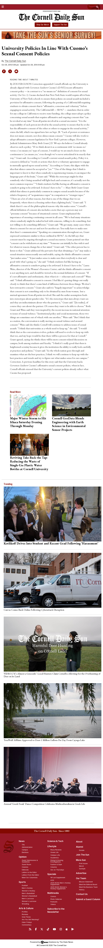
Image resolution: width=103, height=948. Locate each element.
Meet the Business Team (88, 887)
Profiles (25, 912)
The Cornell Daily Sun (15, 61)
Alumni (79, 847)
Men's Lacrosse (28, 898)
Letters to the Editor (29, 872)
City (23, 845)
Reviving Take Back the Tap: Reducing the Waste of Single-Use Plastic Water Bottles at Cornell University (29, 463)
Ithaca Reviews (56, 850)
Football (25, 885)
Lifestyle (51, 846)
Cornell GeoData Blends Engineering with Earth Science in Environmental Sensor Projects (68, 424)
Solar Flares (26, 917)
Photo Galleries (56, 899)
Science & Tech (55, 841)
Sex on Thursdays (57, 870)
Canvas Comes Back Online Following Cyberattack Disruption (34, 609)
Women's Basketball (29, 896)
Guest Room (26, 864)
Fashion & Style (56, 864)
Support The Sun (60, 24)
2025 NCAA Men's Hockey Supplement (60, 883)
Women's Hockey (28, 891)
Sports (22, 882)
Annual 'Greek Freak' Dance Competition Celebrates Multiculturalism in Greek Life (44, 803)
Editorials (25, 870)
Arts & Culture (26, 908)
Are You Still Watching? (30, 919)
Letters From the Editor (30, 875)
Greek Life (54, 852)
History (81, 890)
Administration (27, 847)
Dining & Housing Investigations (56, 861)
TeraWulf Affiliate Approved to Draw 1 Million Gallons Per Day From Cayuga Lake (44, 740)
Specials (51, 874)
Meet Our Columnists (29, 877)
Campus (25, 850)
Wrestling (25, 904)
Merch (81, 866)
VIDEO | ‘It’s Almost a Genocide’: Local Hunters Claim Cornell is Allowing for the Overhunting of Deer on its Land (52, 675)
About (79, 841)
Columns (25, 867)
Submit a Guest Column (88, 899)
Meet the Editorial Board (88, 884)
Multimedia (53, 893)
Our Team (81, 878)
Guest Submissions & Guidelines (30, 861)
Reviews (25, 914)
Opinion (23, 857)
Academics (54, 858)
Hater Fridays (27, 922)
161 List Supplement (57, 877)
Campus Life (55, 855)
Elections (25, 852)
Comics (53, 896)
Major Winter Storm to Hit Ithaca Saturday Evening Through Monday (28, 422)
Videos (53, 904)
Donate (81, 850)
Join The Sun (82, 855)
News (22, 841)
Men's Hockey (27, 888)
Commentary (26, 925)
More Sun (81, 860)
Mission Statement (86, 882)
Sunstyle (82, 869)
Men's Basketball (28, 893)
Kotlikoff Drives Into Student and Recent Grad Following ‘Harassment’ (51, 543)
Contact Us (82, 894)
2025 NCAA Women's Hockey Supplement (58, 888)
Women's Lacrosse (29, 901)
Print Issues (83, 863)
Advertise (81, 873)
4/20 (52, 880)
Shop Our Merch (42, 24)
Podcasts (53, 902)
